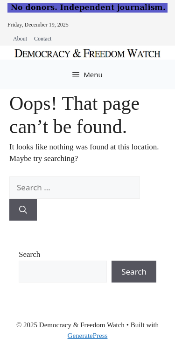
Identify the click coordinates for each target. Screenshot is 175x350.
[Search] (23, 210)
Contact (42, 38)
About (20, 38)
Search (29, 254)
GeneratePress (88, 335)
